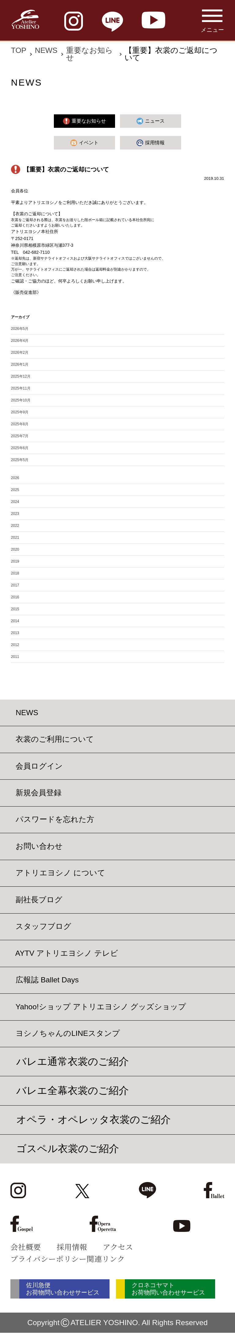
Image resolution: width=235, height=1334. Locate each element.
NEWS (46, 50)
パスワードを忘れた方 (55, 819)
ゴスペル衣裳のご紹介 (67, 1148)
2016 (15, 597)
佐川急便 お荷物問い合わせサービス (68, 1289)
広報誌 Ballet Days (47, 980)
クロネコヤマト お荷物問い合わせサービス (182, 1289)
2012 (15, 645)
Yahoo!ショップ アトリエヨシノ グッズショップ (101, 1007)
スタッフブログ (43, 926)
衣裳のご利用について (55, 739)
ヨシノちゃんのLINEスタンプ (68, 1033)
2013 (15, 633)
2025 (15, 490)
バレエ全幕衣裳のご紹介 (72, 1090)
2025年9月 (19, 412)
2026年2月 (19, 352)
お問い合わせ (39, 846)
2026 (15, 478)
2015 (15, 609)
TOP (18, 50)
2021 (15, 537)
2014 (15, 621)
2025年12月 (21, 376)
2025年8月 (19, 424)
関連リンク (106, 1258)
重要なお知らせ (89, 54)
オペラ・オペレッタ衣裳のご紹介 (93, 1119)
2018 (15, 573)
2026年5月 (19, 329)
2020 (15, 549)
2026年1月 (19, 364)
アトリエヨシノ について (60, 873)
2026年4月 (19, 340)
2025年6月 (19, 448)
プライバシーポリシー (48, 1258)
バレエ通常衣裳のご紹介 (72, 1061)
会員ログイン (39, 766)
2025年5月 (19, 460)
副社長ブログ (39, 900)
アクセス (118, 1246)
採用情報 (72, 1246)
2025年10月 (21, 400)
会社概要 (25, 1246)
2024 (15, 502)
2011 (15, 657)
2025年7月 (19, 436)
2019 (15, 561)
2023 (15, 514)
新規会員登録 (39, 793)
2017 (15, 585)
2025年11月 (21, 388)
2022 (15, 525)
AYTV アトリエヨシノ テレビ (66, 953)
